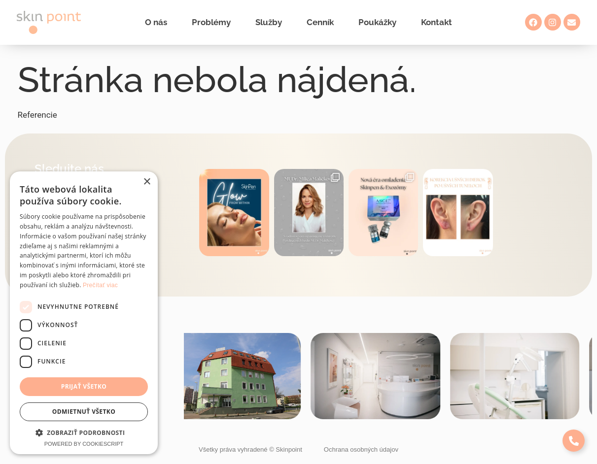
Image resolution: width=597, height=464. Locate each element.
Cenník (320, 22)
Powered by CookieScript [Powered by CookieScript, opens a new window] (84, 444)
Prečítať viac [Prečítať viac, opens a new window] (100, 285)
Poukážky (377, 22)
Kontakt (436, 22)
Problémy (211, 22)
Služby (268, 22)
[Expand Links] (573, 441)
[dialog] (84, 312)
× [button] (146, 182)
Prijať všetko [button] (84, 386)
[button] (84, 432)
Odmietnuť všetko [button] (83, 411)
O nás (156, 22)
